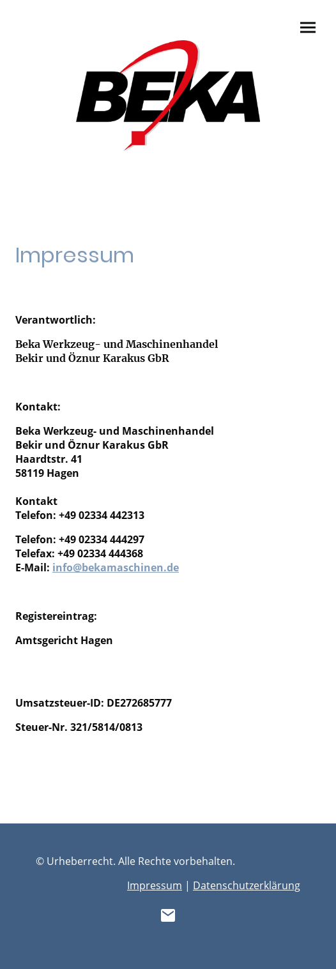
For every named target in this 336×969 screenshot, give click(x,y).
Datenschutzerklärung (246, 885)
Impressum (154, 885)
